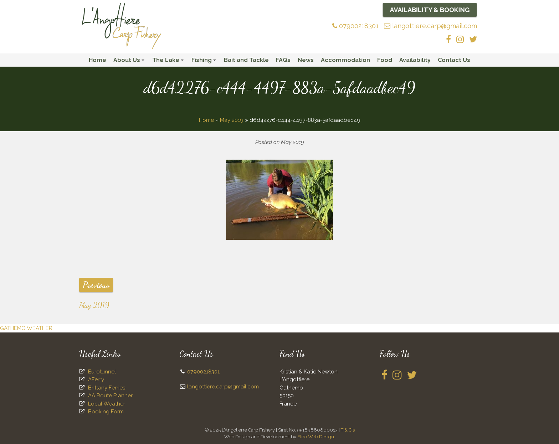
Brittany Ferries (106, 387)
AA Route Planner (110, 395)
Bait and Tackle (246, 60)
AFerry (96, 379)
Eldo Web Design (315, 436)
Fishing (204, 62)
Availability (415, 60)
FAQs (283, 60)
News (306, 60)
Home (97, 60)
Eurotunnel (102, 371)
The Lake (169, 62)
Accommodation (345, 60)
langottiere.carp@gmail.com (430, 26)
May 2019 (231, 120)
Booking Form (106, 411)
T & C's (348, 430)
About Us (130, 62)
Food (384, 60)
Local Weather (106, 404)
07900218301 (355, 26)
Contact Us (454, 60)
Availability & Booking (430, 9)
